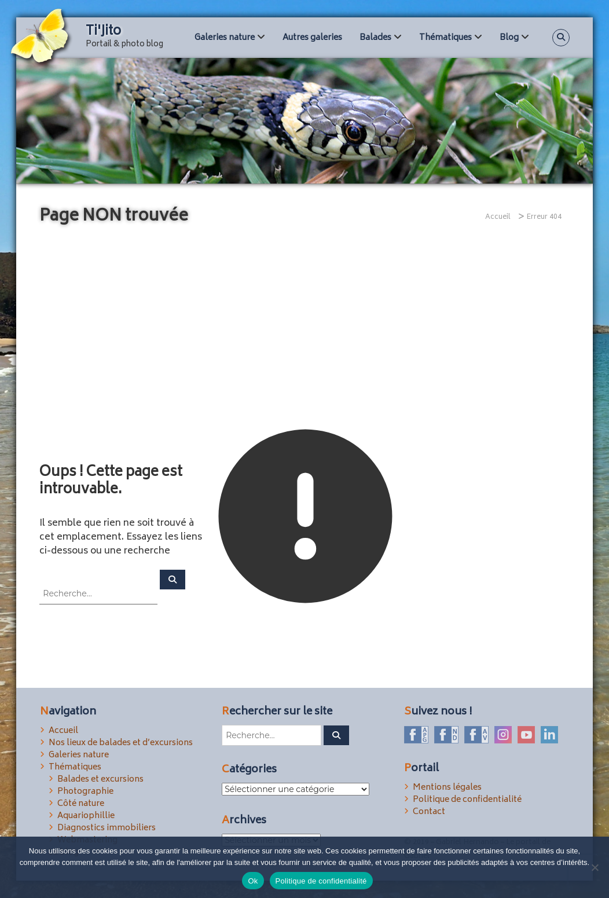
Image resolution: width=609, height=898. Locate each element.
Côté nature (80, 804)
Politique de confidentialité (467, 800)
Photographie (85, 792)
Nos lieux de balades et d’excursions (121, 743)
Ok (253, 881)
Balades (375, 38)
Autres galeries (312, 38)
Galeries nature (225, 38)
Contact (429, 812)
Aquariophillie (86, 816)
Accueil (63, 731)
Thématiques (445, 38)
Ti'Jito (104, 32)
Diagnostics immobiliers (106, 828)
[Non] (594, 867)
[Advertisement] (304, 331)
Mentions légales (447, 787)
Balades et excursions (100, 779)
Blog (509, 38)
